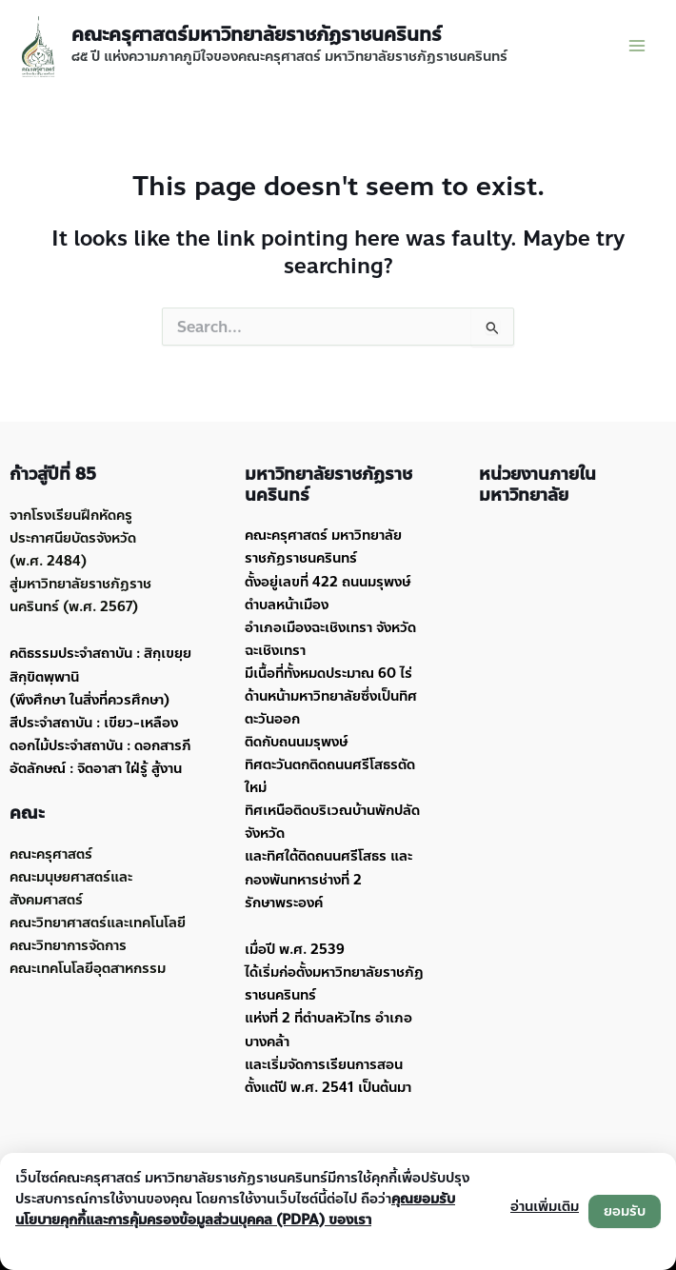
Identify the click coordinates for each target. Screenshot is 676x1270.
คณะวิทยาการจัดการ (68, 945)
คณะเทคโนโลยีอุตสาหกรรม (88, 968)
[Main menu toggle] (637, 46)
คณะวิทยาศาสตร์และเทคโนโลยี (98, 922)
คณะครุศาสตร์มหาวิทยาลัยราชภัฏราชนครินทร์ (256, 35)
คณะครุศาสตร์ (51, 853)
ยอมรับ (625, 1211)
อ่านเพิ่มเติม (544, 1206)
